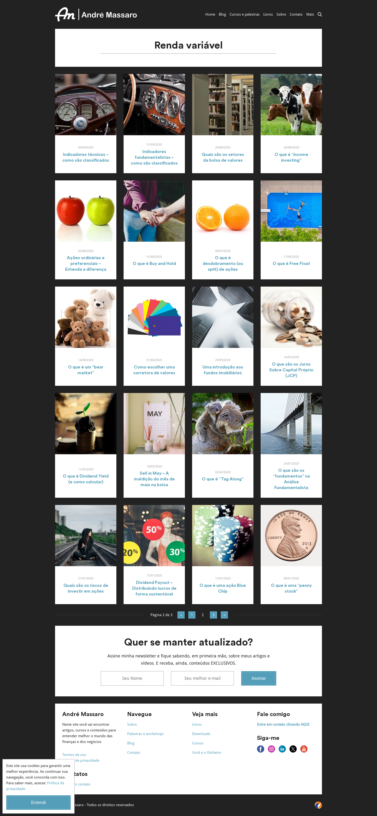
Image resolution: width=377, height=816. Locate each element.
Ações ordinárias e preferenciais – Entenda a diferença (85, 263)
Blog (222, 14)
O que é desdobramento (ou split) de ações (223, 263)
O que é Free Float (291, 263)
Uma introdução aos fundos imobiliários (222, 370)
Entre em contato (76, 784)
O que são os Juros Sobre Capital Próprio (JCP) (291, 370)
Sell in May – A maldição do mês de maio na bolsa (154, 479)
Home (210, 14)
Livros (268, 14)
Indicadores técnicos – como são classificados (85, 157)
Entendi (38, 802)
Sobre (281, 14)
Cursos (197, 743)
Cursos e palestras (245, 14)
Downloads (201, 734)
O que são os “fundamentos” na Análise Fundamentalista (291, 479)
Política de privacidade (80, 760)
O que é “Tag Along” (223, 479)
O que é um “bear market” (85, 370)
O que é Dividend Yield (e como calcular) (86, 479)
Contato (296, 14)
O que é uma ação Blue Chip (223, 588)
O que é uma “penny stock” (291, 588)
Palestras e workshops (145, 734)
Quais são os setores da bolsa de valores (223, 157)
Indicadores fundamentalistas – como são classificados (154, 157)
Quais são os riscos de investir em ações (85, 588)
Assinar (258, 678)
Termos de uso (74, 755)
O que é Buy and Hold (154, 263)
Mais (310, 14)
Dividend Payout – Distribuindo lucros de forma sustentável (154, 588)
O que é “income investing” (291, 157)
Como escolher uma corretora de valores (154, 370)
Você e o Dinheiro (206, 752)
